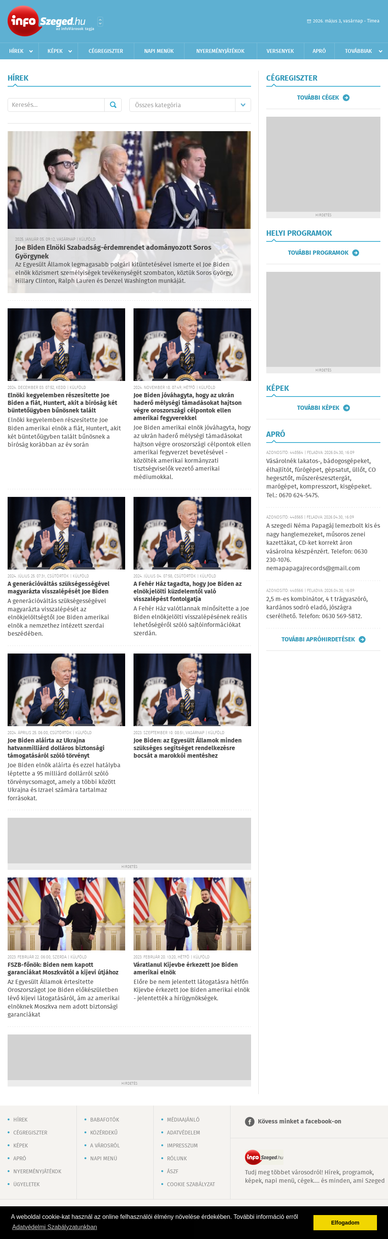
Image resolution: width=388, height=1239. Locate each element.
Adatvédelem (183, 1133)
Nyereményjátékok (220, 51)
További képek (318, 408)
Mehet (113, 105)
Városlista (100, 22)
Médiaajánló (183, 1120)
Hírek (16, 51)
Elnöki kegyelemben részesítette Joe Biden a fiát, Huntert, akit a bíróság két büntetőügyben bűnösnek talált (62, 403)
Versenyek (280, 51)
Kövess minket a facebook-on (299, 1121)
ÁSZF (172, 1172)
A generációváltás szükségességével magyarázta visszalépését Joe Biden (59, 587)
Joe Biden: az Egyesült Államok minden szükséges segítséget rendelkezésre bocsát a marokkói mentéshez (188, 748)
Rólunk (177, 1159)
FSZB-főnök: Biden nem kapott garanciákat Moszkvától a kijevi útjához (63, 968)
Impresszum (182, 1146)
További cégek (318, 97)
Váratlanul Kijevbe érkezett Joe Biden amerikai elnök (186, 968)
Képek (55, 51)
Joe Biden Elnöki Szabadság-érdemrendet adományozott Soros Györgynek (113, 252)
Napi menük (159, 51)
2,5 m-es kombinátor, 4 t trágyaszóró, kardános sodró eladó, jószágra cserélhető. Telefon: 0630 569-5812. (317, 608)
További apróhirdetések (318, 639)
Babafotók (104, 1120)
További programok (318, 252)
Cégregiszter (106, 51)
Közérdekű (104, 1133)
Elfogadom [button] (345, 1223)
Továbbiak (358, 51)
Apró (319, 51)
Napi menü (103, 1159)
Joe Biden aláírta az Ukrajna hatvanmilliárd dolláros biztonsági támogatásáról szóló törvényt (56, 748)
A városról (105, 1146)
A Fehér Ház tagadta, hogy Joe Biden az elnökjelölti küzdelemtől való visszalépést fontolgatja (188, 591)
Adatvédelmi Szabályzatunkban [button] (54, 1227)
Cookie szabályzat (191, 1184)
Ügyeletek (26, 1184)
